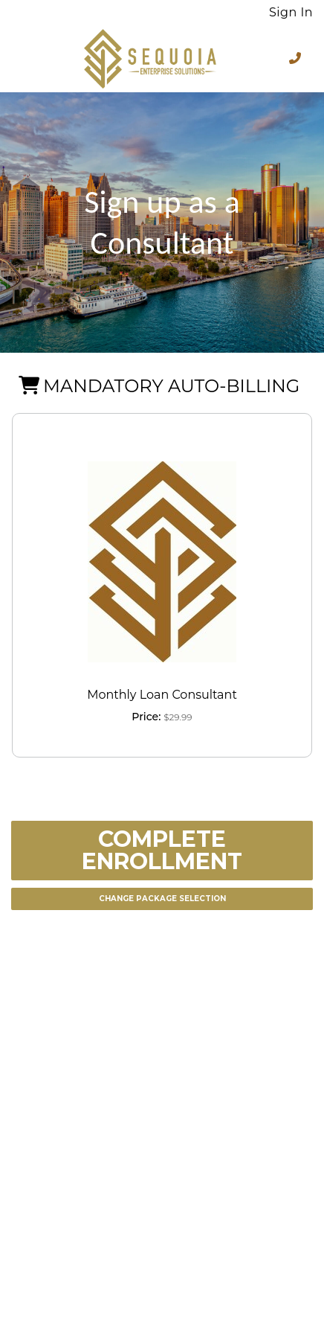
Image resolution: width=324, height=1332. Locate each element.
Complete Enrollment (162, 850)
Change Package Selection (162, 898)
